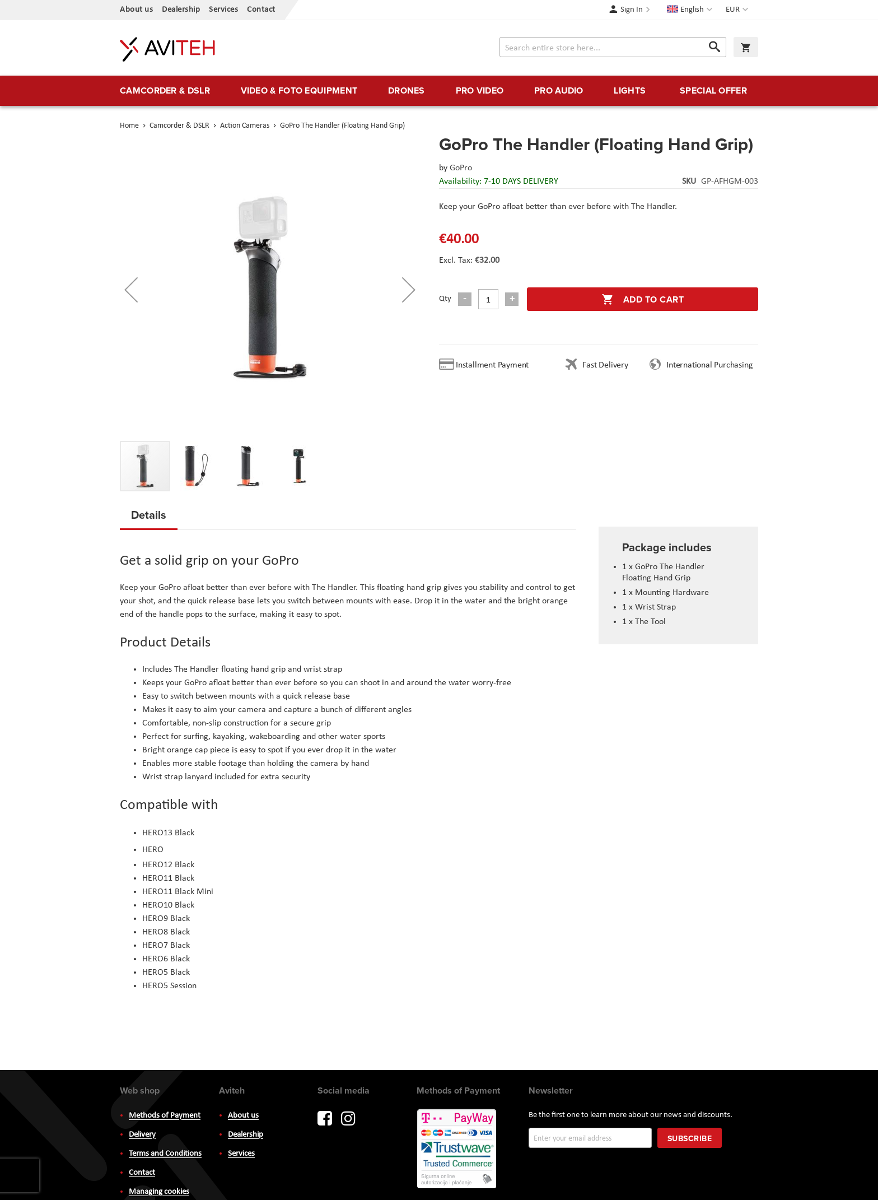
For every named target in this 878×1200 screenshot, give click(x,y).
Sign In (632, 10)
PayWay (457, 1149)
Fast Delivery (605, 365)
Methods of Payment (164, 1115)
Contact (261, 10)
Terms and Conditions (165, 1154)
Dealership (181, 10)
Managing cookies (159, 1192)
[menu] (439, 91)
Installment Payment (494, 365)
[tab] (149, 518)
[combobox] (612, 47)
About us (136, 10)
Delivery (142, 1135)
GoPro (461, 168)
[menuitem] (165, 91)
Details (148, 514)
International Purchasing (711, 365)
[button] (738, 10)
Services (223, 10)
